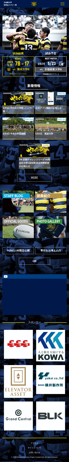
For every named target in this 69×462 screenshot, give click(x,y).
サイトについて (34, 448)
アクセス (34, 443)
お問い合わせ (34, 453)
